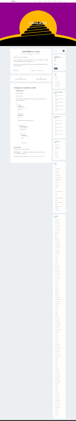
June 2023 (56, 258)
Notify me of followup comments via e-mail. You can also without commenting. (29, 152)
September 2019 (57, 355)
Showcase (50, 1)
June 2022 (56, 284)
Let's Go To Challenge (58, 191)
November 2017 (57, 402)
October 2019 (57, 353)
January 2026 (57, 221)
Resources (55, 1)
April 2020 (56, 340)
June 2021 (56, 310)
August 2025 (57, 232)
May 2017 (56, 415)
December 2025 (57, 223)
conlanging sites (57, 175)
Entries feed (57, 81)
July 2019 (56, 359)
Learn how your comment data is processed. (36, 156)
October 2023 (57, 249)
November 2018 (57, 377)
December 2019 (57, 348)
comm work (57, 172)
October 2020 (57, 327)
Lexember (39, 70)
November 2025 (57, 226)
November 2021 (57, 299)
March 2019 (57, 368)
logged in (20, 149)
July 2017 (56, 411)
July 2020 (56, 333)
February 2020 (57, 344)
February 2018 (57, 396)
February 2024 (57, 241)
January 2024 (57, 243)
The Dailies (57, 156)
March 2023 (57, 264)
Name (59, 61)
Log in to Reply (18, 104)
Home (34, 1)
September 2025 (57, 230)
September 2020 (57, 329)
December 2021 (57, 297)
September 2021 (57, 303)
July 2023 (56, 256)
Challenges (45, 1)
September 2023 (57, 251)
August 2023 (57, 254)
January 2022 (57, 295)
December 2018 (57, 374)
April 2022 (56, 288)
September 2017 (57, 407)
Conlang (13, 1)
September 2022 (57, 277)
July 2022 (56, 282)
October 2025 (57, 228)
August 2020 (57, 331)
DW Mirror (59, 1)
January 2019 (57, 372)
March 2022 (57, 290)
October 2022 (57, 275)
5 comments (38, 53)
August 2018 (57, 383)
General (56, 150)
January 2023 (57, 269)
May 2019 (56, 364)
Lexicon (42, 70)
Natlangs (56, 200)
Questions (56, 204)
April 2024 (56, 236)
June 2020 (56, 336)
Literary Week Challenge (59, 197)
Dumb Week (57, 185)
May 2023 (56, 260)
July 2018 (56, 385)
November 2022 (57, 273)
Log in (56, 79)
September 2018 (57, 381)
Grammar (56, 187)
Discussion (39, 1)
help (55, 189)
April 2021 (56, 314)
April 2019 (56, 366)
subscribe (15, 153)
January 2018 (57, 398)
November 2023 (57, 247)
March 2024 (57, 238)
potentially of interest (58, 202)
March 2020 (57, 342)
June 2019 (56, 361)
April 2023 (56, 262)
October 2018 (57, 379)
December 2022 (57, 271)
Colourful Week (57, 168)
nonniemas (33, 53)
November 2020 (57, 325)
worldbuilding (57, 210)
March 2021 (57, 316)
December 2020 (57, 323)
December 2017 (57, 400)
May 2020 (56, 338)
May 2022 (56, 286)
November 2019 (57, 351)
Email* (59, 65)
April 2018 (56, 392)
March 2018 (57, 394)
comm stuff (57, 170)
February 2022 (57, 292)
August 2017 (57, 409)
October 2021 (57, 301)
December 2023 (57, 245)
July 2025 (56, 234)
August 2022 (57, 279)
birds (56, 166)
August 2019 (57, 357)
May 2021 (56, 312)
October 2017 (57, 405)
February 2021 (57, 318)
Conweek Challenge (58, 177)
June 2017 (56, 413)
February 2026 (57, 219)
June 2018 (56, 387)
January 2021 (57, 320)
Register (56, 77)
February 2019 (57, 370)
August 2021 (57, 305)
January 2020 (57, 346)
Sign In (64, 1)
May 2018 (56, 389)
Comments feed (57, 83)
